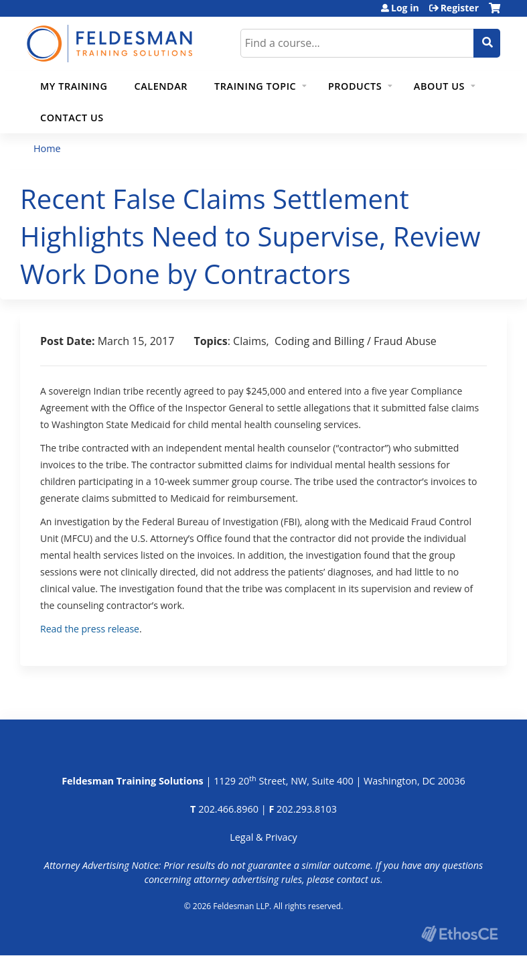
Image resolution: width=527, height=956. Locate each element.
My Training (73, 86)
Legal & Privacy (263, 837)
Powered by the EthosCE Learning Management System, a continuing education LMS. (459, 933)
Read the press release (89, 628)
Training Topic (255, 86)
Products (355, 86)
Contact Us (72, 117)
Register (460, 8)
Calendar (160, 86)
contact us (358, 879)
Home (47, 148)
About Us (439, 86)
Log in (405, 8)
